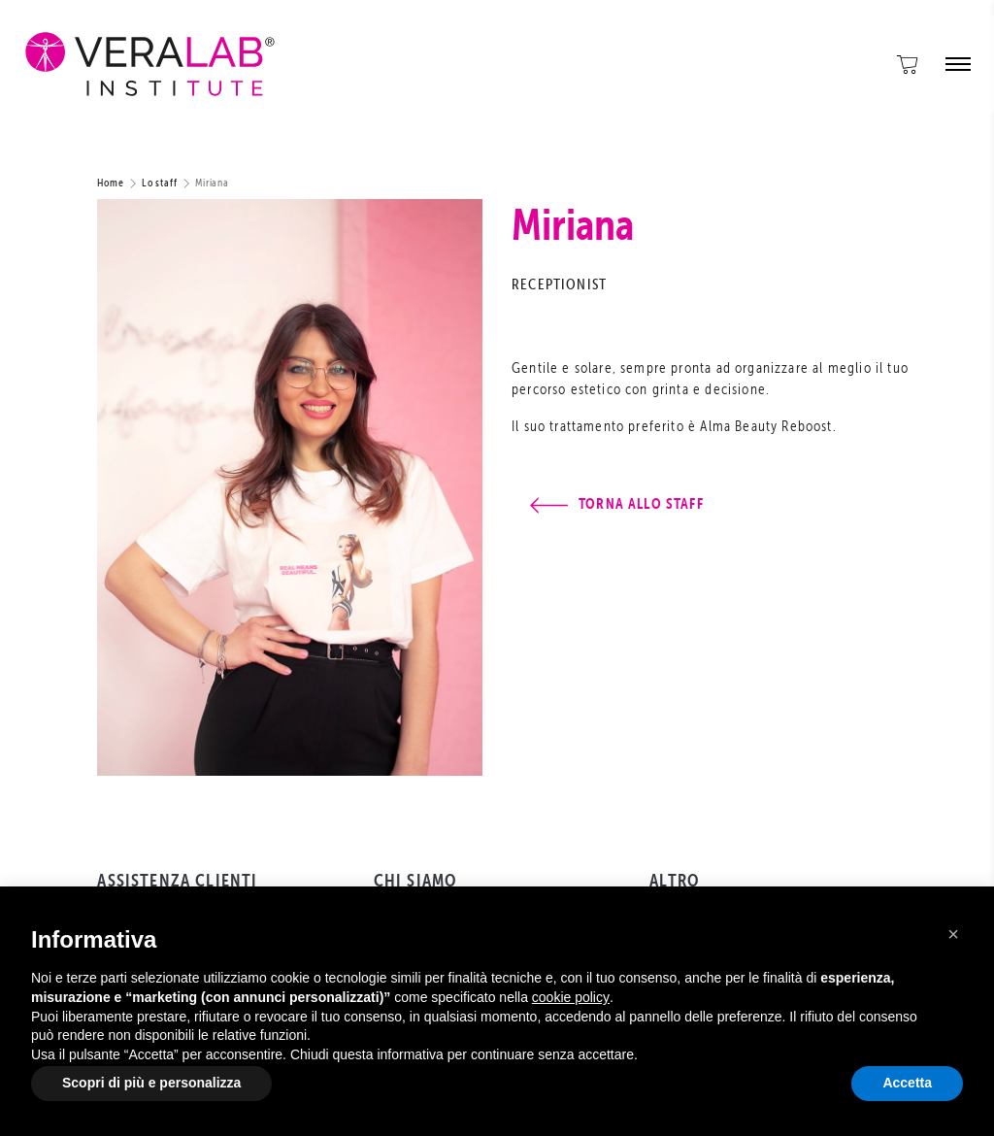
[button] (953, 934)
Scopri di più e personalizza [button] (151, 1082)
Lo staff (160, 182)
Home (110, 182)
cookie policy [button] (571, 997)
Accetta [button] (907, 1082)
